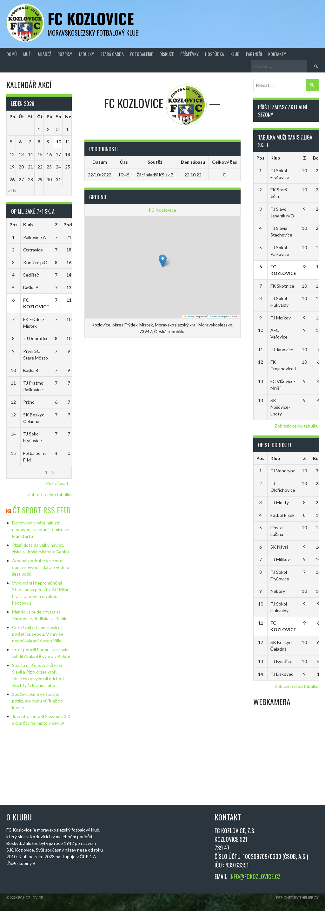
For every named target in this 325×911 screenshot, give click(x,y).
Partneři (254, 54)
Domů (11, 54)
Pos (13, 224)
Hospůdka (214, 54)
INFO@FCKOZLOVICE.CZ (255, 876)
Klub (235, 54)
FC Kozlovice (91, 18)
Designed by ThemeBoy (297, 897)
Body (68, 224)
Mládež (44, 54)
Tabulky (86, 54)
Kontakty (277, 54)
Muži (27, 54)
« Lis (12, 190)
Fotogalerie (141, 54)
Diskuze (166, 54)
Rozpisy (64, 54)
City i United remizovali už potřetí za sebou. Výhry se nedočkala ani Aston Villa (38, 634)
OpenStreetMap (217, 316)
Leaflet (189, 316)
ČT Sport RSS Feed (41, 510)
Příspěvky (189, 54)
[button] (163, 260)
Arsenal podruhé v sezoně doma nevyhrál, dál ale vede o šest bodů (40, 567)
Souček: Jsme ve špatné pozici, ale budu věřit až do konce (37, 700)
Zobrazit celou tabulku (50, 494)
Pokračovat (57, 483)
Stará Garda (112, 54)
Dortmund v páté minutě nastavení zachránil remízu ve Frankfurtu (40, 529)
